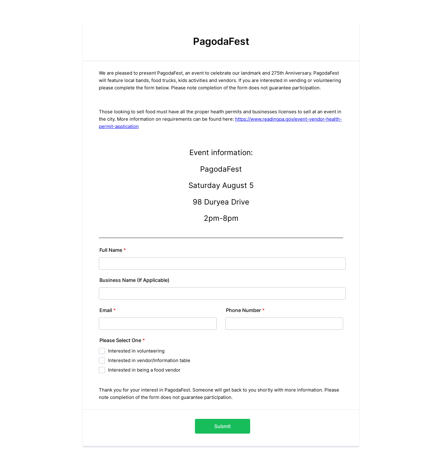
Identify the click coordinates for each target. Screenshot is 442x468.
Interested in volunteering (136, 351)
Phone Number (245, 310)
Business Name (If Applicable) (134, 280)
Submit (222, 426)
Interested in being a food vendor (144, 370)
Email (107, 310)
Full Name (112, 250)
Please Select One (122, 340)
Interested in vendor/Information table (149, 360)
